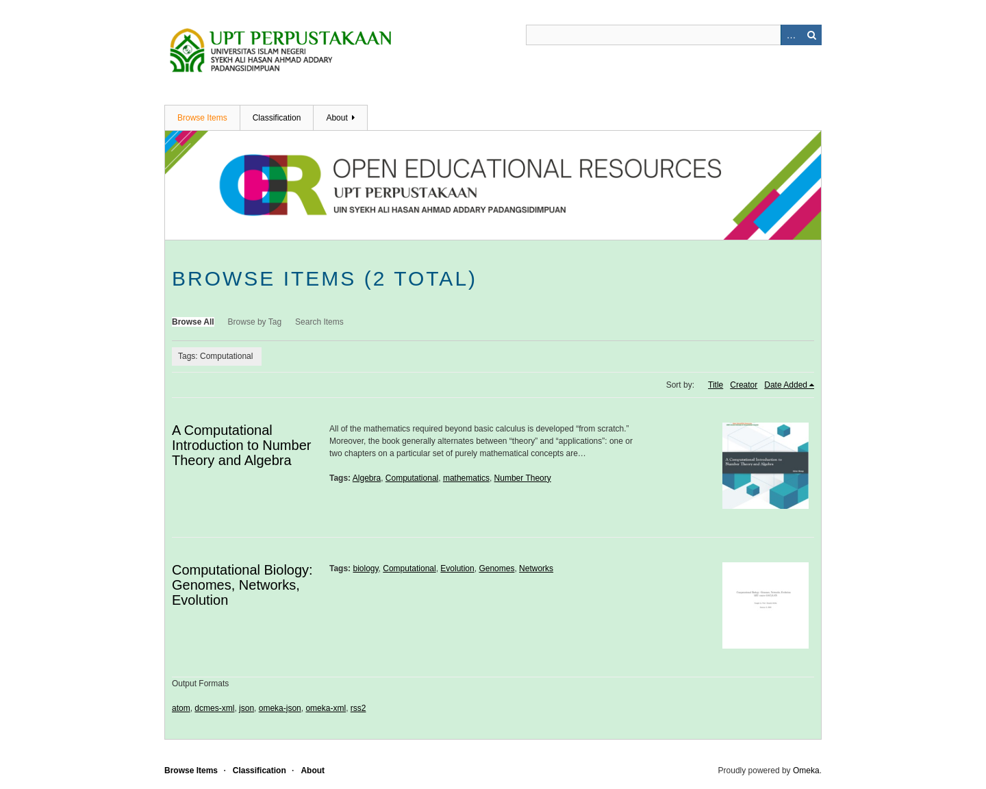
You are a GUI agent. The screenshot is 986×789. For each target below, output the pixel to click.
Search (811, 35)
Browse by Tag (255, 322)
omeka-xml (325, 708)
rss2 (358, 708)
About (336, 118)
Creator (743, 385)
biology (365, 568)
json (246, 708)
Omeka (806, 770)
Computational (411, 478)
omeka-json (280, 708)
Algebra (367, 478)
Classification (277, 118)
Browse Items (202, 118)
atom (181, 708)
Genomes (496, 568)
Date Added (785, 385)
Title (715, 385)
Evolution (457, 568)
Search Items (319, 322)
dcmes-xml (214, 708)
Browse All (193, 322)
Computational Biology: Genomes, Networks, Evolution (242, 585)
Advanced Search (791, 35)
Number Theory (522, 478)
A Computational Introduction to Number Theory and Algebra (241, 445)
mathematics (466, 478)
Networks (536, 568)
